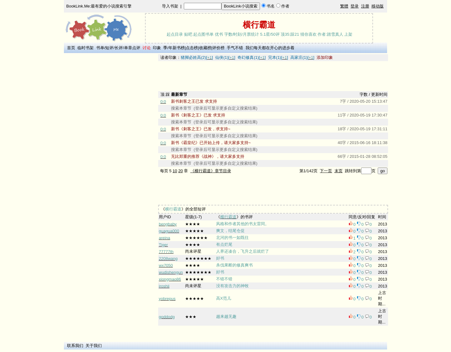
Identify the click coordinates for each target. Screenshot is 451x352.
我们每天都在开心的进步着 (270, 47)
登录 (354, 6)
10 (175, 170)
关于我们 (94, 345)
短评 (109, 47)
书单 (100, 47)
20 (180, 170)
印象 (157, 47)
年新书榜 (176, 47)
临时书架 (85, 47)
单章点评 (132, 47)
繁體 (344, 6)
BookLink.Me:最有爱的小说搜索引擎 (99, 6)
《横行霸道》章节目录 (210, 170)
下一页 (326, 170)
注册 (365, 6)
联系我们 (75, 345)
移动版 (377, 6)
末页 (338, 170)
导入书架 (170, 6)
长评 (119, 47)
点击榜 (192, 47)
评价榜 (218, 47)
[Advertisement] (110, 148)
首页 (71, 47)
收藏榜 (205, 47)
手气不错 (235, 47)
